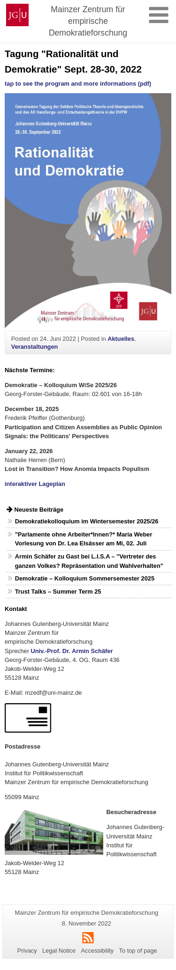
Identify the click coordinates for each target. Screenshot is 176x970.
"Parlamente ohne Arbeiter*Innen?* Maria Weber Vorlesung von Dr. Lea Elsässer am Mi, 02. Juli (84, 539)
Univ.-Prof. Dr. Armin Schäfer (72, 650)
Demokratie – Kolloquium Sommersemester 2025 (84, 578)
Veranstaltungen (34, 346)
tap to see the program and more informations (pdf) (78, 83)
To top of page (138, 950)
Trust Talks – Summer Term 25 (58, 591)
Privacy (27, 950)
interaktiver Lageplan (35, 483)
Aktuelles (120, 338)
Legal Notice (59, 950)
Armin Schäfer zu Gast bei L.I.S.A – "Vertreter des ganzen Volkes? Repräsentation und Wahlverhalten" (89, 561)
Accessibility (97, 950)
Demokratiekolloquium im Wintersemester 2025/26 (87, 521)
